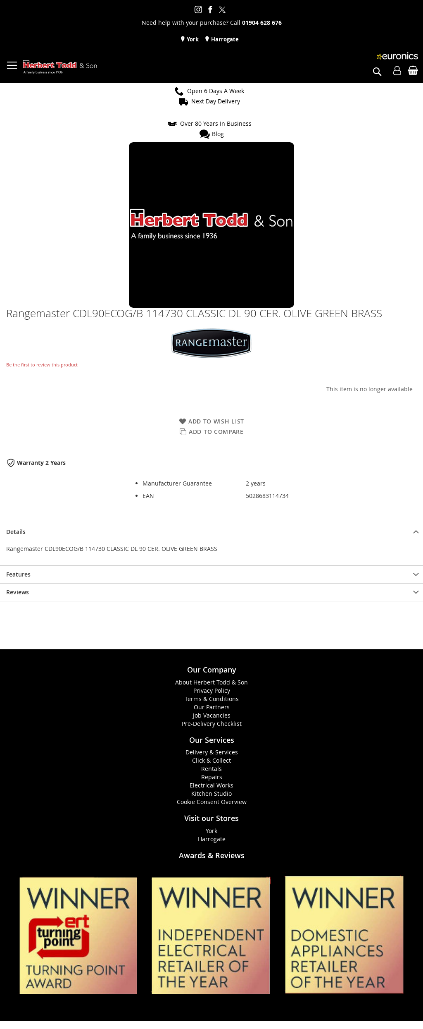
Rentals (211, 769)
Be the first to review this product (42, 364)
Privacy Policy (211, 690)
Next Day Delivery (215, 101)
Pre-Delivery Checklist (212, 723)
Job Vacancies (212, 715)
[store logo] (60, 67)
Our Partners (212, 707)
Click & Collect (211, 760)
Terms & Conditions (212, 699)
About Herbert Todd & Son (211, 682)
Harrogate (224, 39)
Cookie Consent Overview (212, 802)
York (192, 39)
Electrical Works (211, 785)
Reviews (17, 592)
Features (18, 574)
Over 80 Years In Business (216, 123)
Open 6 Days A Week (215, 91)
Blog (218, 134)
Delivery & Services (211, 752)
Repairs (211, 777)
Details (16, 532)
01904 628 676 (262, 22)
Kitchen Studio (211, 793)
